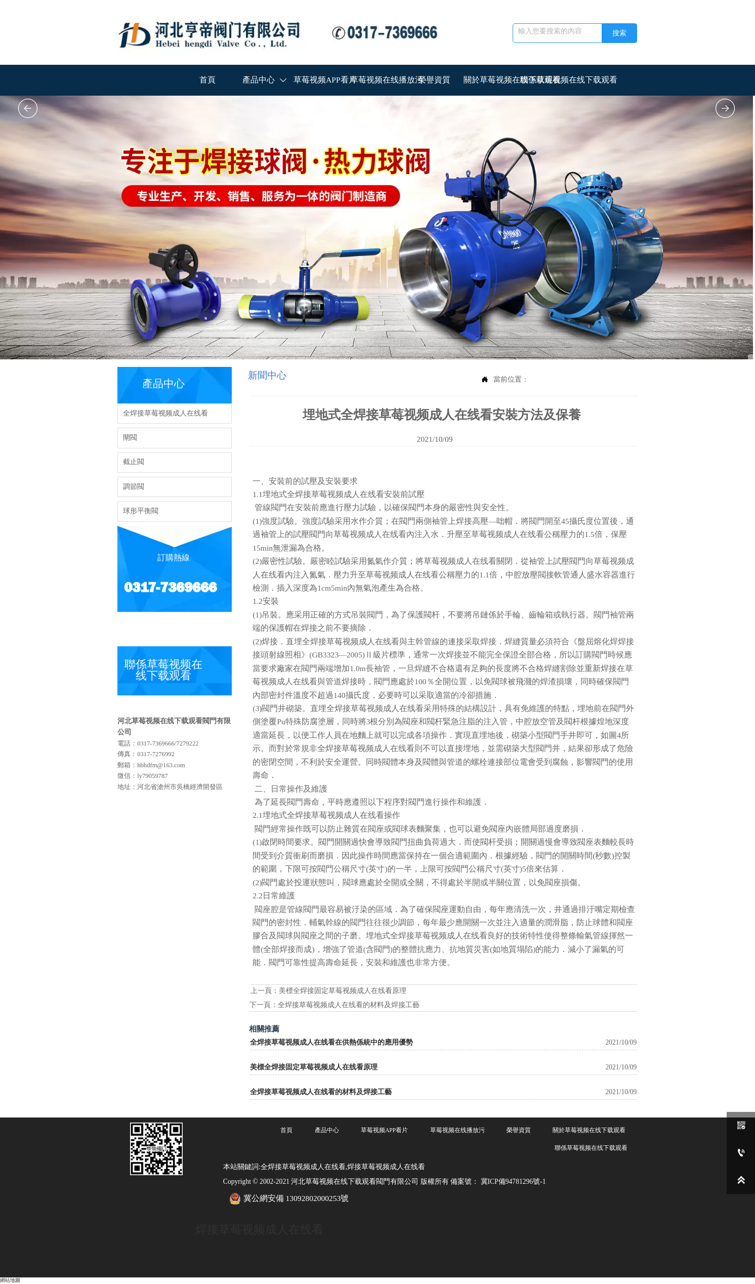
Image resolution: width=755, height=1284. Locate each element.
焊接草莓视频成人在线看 (259, 1229)
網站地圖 (10, 1280)
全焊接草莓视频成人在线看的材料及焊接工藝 (349, 1005)
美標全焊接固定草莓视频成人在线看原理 (342, 991)
